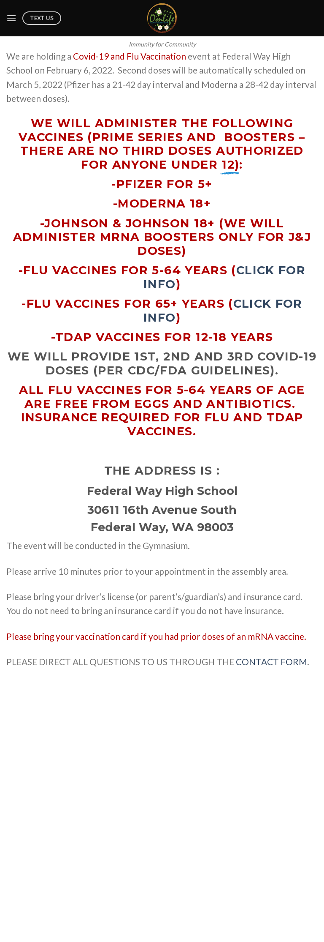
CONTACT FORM (271, 661)
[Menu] (11, 18)
